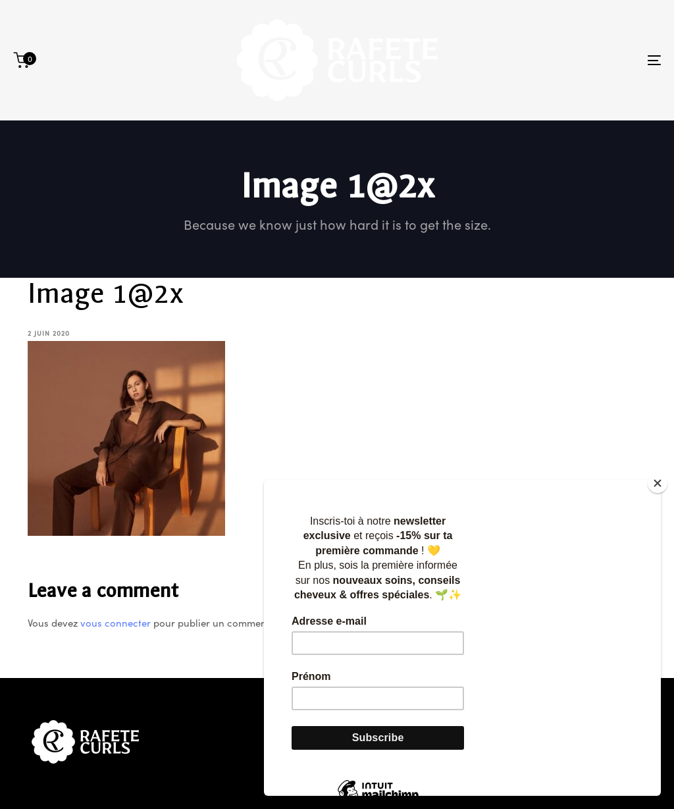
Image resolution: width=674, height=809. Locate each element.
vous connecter (115, 622)
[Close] (657, 483)
